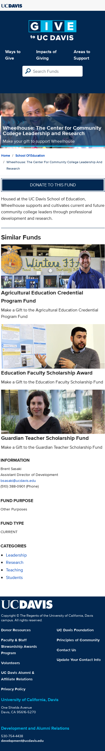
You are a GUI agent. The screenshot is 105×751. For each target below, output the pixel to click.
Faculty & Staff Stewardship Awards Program (19, 646)
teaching (14, 570)
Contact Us (66, 650)
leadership (16, 555)
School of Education (30, 155)
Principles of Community (78, 640)
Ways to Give (13, 55)
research (14, 562)
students (14, 577)
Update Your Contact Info (79, 659)
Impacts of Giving (46, 55)
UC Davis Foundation (75, 630)
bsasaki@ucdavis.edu (18, 480)
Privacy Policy (13, 689)
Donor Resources (16, 630)
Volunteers (10, 663)
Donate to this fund (53, 185)
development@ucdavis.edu (22, 740)
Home (5, 155)
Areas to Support (82, 55)
